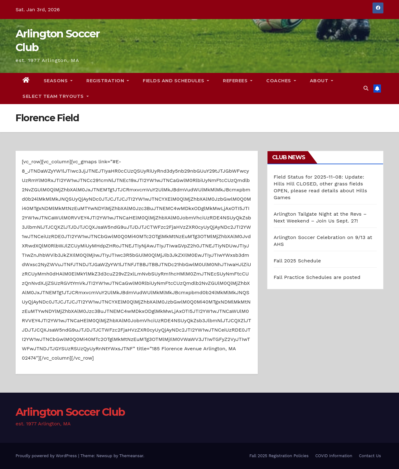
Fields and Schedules (176, 81)
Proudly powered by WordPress (47, 455)
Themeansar (131, 455)
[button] (365, 88)
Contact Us (370, 455)
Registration (107, 81)
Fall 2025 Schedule (297, 261)
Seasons (58, 81)
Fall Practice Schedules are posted (317, 277)
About (322, 81)
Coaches (281, 81)
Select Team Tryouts (55, 96)
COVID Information (333, 455)
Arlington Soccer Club (70, 412)
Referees (237, 81)
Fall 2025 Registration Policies (279, 455)
